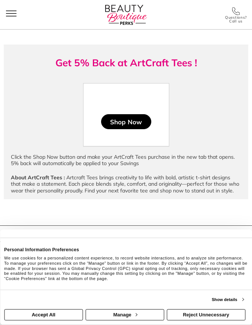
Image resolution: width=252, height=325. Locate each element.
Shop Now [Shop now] (126, 122)
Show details (224, 299)
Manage (125, 315)
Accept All (43, 315)
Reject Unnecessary (206, 315)
